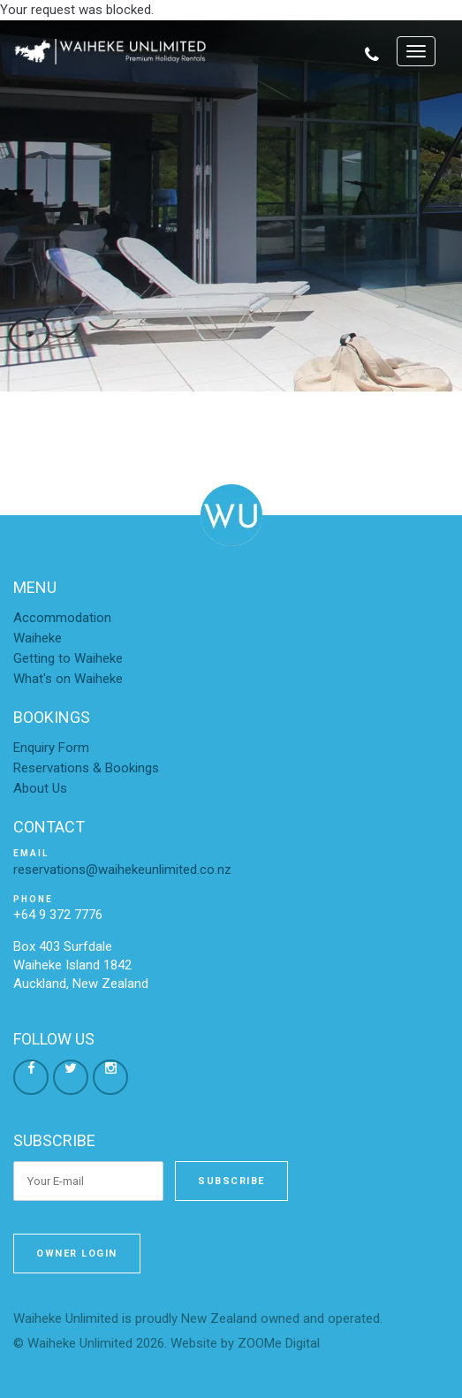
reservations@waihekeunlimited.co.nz (122, 870)
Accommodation (62, 618)
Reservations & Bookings (86, 768)
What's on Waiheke (68, 679)
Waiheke (37, 638)
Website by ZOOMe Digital (245, 1343)
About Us (40, 788)
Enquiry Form (51, 748)
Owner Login (76, 1253)
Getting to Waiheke (68, 658)
